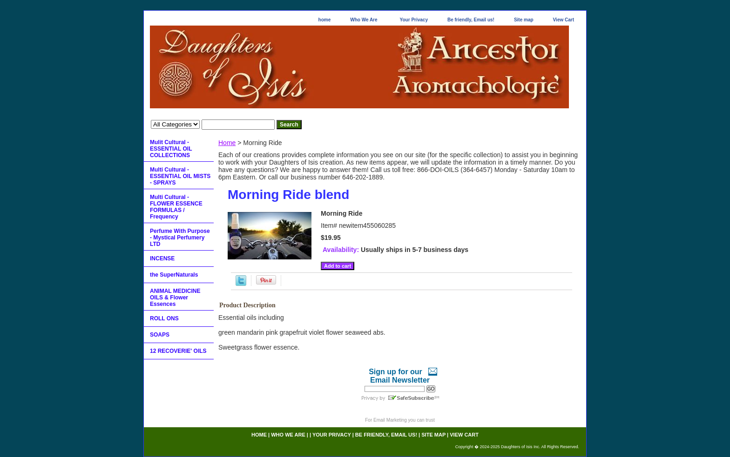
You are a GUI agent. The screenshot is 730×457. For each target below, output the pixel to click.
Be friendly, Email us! (470, 19)
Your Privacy (414, 19)
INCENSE (162, 258)
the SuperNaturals (174, 275)
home (324, 19)
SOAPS (159, 334)
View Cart (563, 19)
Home (227, 142)
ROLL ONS (164, 318)
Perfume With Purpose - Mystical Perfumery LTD (180, 237)
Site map (524, 19)
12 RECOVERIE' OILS (178, 351)
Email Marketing (390, 420)
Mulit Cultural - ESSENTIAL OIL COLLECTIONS (171, 149)
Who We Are (363, 19)
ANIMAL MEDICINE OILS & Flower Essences (175, 297)
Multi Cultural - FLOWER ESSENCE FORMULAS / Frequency (176, 207)
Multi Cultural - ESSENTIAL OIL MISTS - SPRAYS (180, 176)
